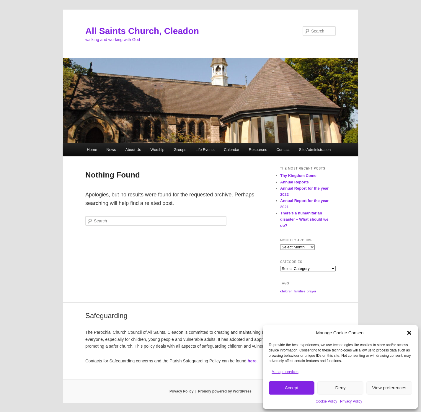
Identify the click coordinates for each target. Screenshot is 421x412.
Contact (283, 149)
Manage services (285, 372)
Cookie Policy (326, 401)
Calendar (231, 149)
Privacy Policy (351, 401)
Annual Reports (294, 182)
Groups (180, 149)
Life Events (204, 149)
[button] (409, 333)
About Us (133, 149)
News (111, 149)
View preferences (389, 387)
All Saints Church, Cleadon (142, 31)
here (252, 361)
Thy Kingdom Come (298, 175)
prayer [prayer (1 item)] (311, 291)
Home (92, 149)
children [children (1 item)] (286, 291)
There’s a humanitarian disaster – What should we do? (304, 219)
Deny (340, 387)
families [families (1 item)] (300, 291)
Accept (291, 387)
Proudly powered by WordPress (225, 391)
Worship (157, 149)
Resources (258, 149)
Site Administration (315, 149)
